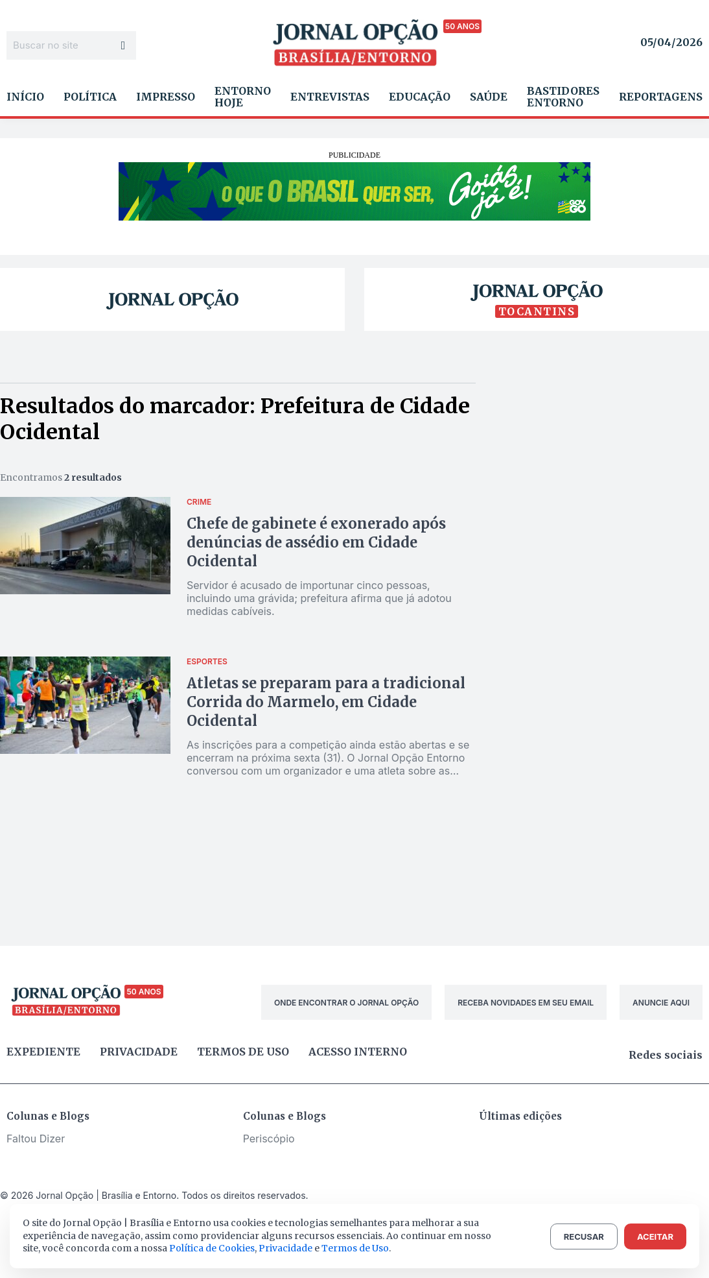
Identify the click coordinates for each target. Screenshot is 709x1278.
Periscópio (269, 1138)
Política (90, 96)
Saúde (488, 96)
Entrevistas (329, 96)
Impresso (165, 96)
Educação (419, 96)
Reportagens (661, 96)
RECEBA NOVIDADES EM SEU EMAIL (526, 1002)
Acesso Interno (357, 1051)
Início (25, 96)
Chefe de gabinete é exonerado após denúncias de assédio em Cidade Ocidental (316, 542)
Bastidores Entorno (563, 96)
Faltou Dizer (35, 1138)
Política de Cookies (212, 1248)
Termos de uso (243, 1051)
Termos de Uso (355, 1248)
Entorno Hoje (243, 96)
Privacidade (139, 1051)
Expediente (43, 1051)
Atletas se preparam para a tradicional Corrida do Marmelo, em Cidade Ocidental (326, 702)
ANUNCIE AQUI (661, 1002)
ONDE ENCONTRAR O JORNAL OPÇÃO (346, 1002)
